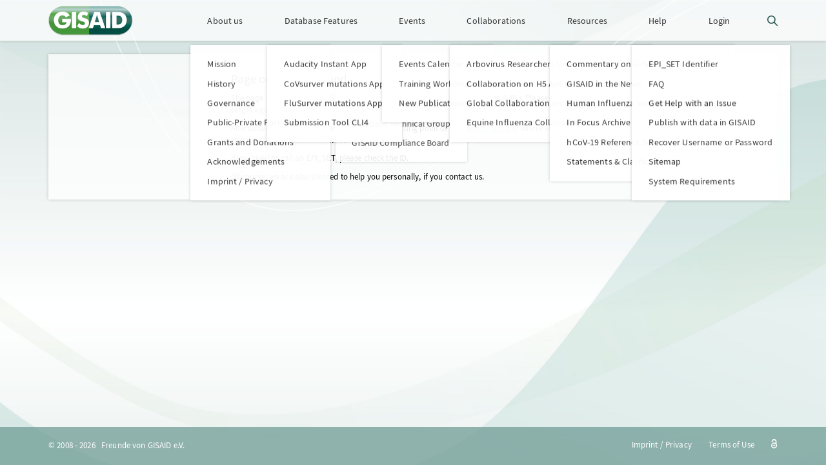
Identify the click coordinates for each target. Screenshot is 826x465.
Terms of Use (731, 444)
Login (719, 20)
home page (358, 128)
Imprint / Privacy (662, 444)
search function (491, 128)
